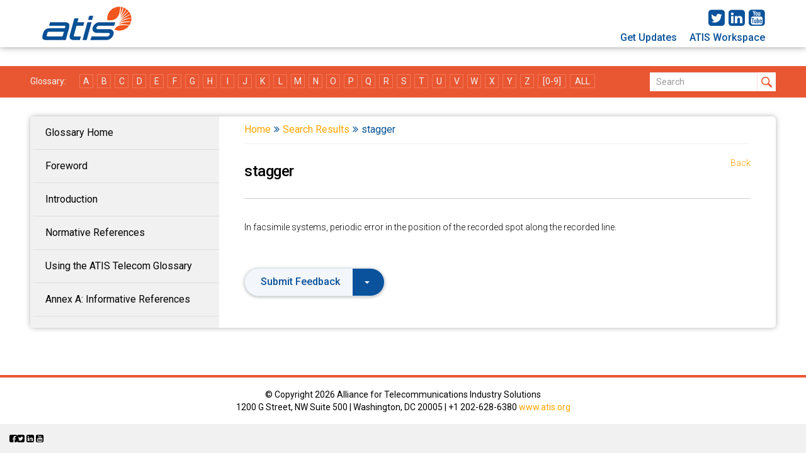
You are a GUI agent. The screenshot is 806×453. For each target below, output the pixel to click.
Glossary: (48, 81)
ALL (582, 81)
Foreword (66, 166)
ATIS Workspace (727, 37)
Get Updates (648, 37)
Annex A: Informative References (117, 299)
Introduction (71, 199)
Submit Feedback (315, 282)
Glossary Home (79, 132)
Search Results (316, 129)
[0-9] (552, 81)
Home (257, 129)
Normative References (95, 232)
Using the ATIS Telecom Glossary (118, 266)
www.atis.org (544, 407)
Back (740, 163)
